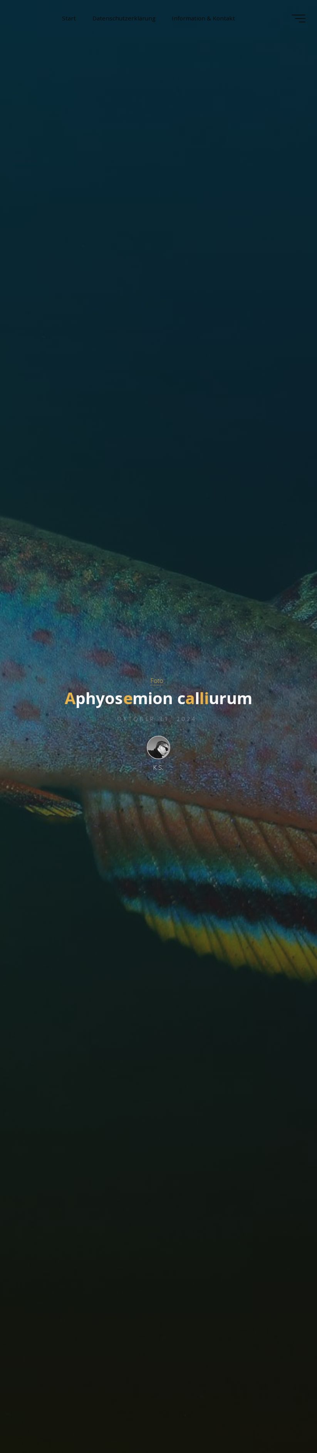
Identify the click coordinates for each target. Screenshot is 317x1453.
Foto (156, 680)
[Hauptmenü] (298, 18)
